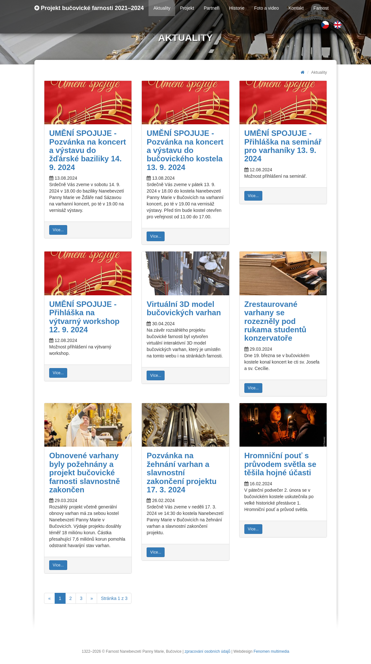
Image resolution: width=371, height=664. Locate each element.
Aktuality (161, 8)
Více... (58, 230)
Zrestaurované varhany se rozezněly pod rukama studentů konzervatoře (275, 321)
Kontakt (295, 8)
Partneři (212, 8)
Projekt (187, 8)
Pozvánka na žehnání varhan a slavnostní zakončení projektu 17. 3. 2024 (181, 472)
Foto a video (266, 8)
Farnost (321, 8)
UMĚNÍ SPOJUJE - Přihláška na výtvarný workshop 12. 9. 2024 (84, 317)
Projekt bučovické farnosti (89, 8)
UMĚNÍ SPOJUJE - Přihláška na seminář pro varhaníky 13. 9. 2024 (282, 146)
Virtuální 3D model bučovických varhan (184, 308)
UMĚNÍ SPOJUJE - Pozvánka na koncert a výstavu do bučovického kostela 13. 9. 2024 (185, 150)
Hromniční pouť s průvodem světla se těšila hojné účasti (280, 464)
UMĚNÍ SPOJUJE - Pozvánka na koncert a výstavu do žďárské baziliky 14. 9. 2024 (87, 150)
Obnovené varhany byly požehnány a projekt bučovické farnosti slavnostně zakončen (84, 472)
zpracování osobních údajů (207, 651)
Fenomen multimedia (271, 651)
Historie (236, 8)
